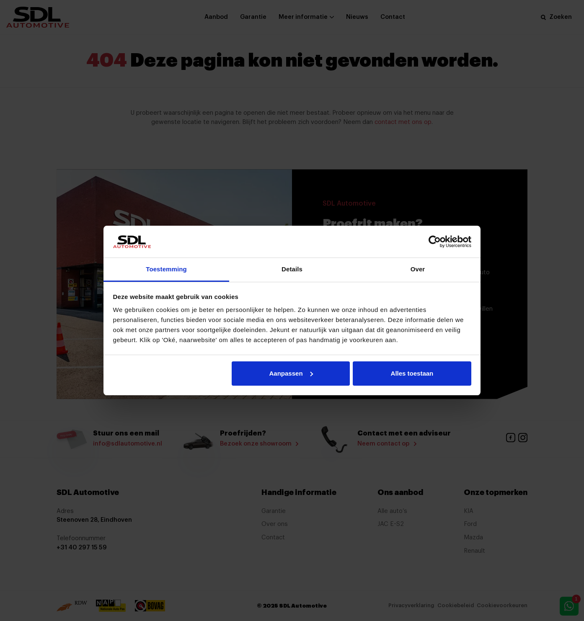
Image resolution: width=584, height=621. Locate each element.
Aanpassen (291, 373)
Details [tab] (292, 269)
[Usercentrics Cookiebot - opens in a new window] (434, 241)
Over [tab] (418, 269)
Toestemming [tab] (166, 269)
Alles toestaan (412, 373)
